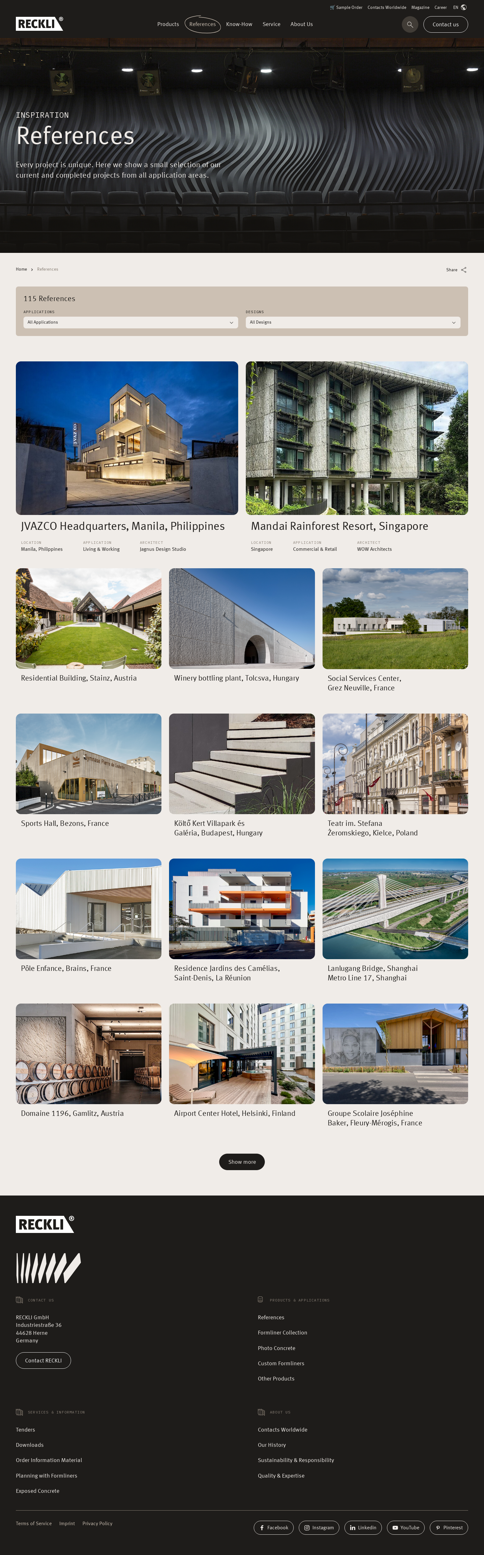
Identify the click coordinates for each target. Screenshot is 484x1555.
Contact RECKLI (43, 1360)
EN (460, 8)
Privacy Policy (97, 1523)
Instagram (319, 1528)
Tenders (25, 1430)
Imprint (67, 1523)
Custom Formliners (281, 1364)
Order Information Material (49, 1460)
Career (441, 7)
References (202, 24)
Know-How (239, 24)
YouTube (406, 1528)
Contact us (445, 24)
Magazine (420, 7)
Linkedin (363, 1528)
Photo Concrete (276, 1348)
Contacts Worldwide (387, 7)
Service (271, 24)
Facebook (274, 1528)
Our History (272, 1445)
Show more (242, 1162)
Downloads (30, 1445)
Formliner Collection (282, 1333)
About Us (300, 24)
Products (169, 24)
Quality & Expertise (281, 1476)
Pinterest (449, 1528)
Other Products (276, 1379)
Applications (39, 311)
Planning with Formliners (46, 1476)
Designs (255, 311)
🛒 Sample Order (346, 7)
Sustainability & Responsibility (296, 1460)
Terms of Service (34, 1523)
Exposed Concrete (37, 1491)
